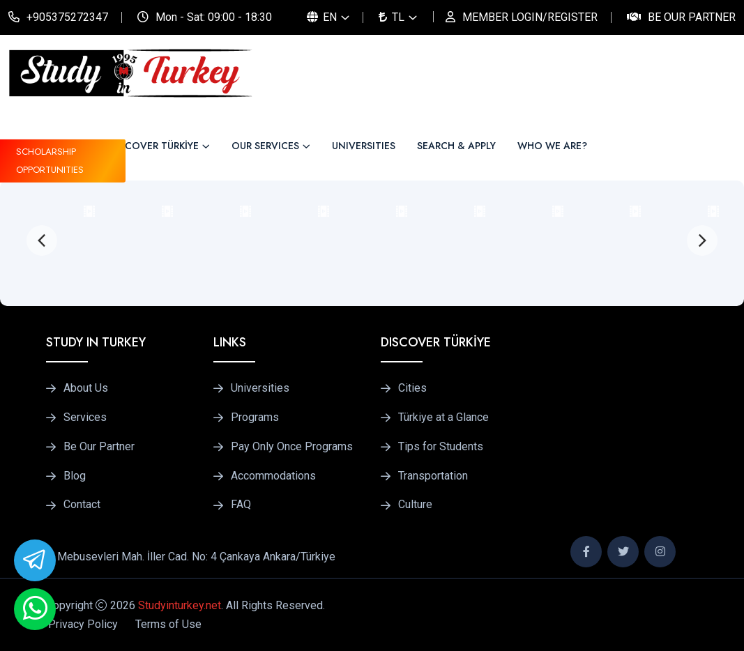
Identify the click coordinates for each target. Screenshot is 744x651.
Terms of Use (168, 624)
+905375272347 (67, 17)
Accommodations (273, 476)
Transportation (433, 476)
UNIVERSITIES (363, 146)
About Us (85, 388)
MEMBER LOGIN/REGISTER (530, 17)
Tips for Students (440, 447)
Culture (415, 504)
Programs (255, 417)
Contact (81, 504)
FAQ (241, 504)
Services (85, 417)
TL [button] (391, 17)
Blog (74, 476)
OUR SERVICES (265, 146)
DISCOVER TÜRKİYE (154, 146)
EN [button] (322, 17)
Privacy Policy (83, 624)
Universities (260, 388)
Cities (412, 388)
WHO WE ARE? (552, 146)
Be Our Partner (692, 17)
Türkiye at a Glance (443, 417)
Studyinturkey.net (179, 605)
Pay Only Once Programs (292, 447)
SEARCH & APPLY (456, 146)
